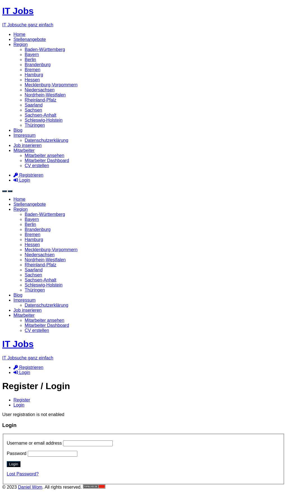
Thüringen (35, 125)
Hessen (32, 79)
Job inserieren (27, 145)
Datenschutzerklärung (46, 140)
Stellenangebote (29, 39)
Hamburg (34, 74)
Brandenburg (38, 64)
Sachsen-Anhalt (40, 115)
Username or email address (60, 443)
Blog (17, 130)
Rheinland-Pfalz (40, 100)
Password (42, 453)
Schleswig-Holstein (44, 120)
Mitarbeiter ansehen (44, 155)
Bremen (32, 69)
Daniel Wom (30, 487)
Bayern (32, 54)
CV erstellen (37, 165)
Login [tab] (18, 405)
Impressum (24, 135)
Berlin (30, 59)
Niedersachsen (40, 89)
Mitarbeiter (24, 150)
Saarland (34, 105)
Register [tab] (21, 400)
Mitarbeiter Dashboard (47, 160)
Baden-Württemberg (45, 49)
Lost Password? (23, 474)
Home (19, 34)
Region (20, 44)
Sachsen (33, 110)
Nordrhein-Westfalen (45, 95)
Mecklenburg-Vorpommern (51, 84)
